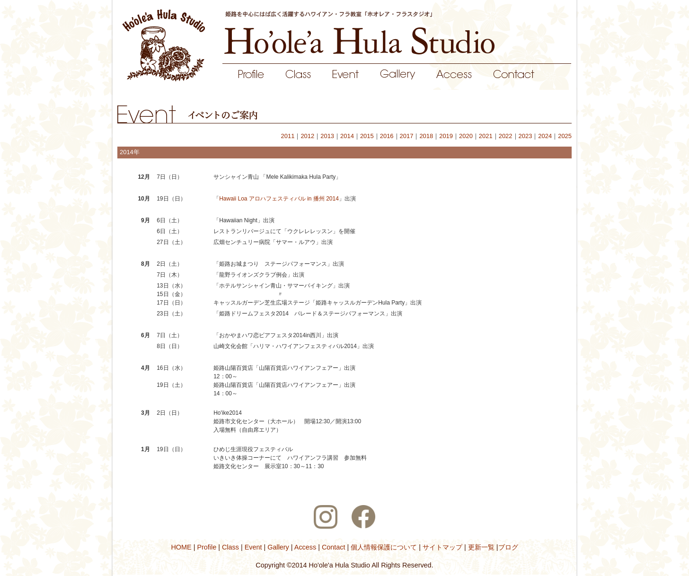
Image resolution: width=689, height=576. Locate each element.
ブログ (508, 547)
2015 (367, 136)
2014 (347, 136)
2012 (307, 136)
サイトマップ (441, 547)
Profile (207, 547)
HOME (182, 547)
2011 (288, 136)
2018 (426, 136)
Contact (332, 547)
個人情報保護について (383, 547)
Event (252, 547)
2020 (466, 136)
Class (230, 547)
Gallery (278, 547)
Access (305, 547)
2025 (565, 136)
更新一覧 (481, 547)
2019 (446, 136)
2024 (545, 136)
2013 (327, 136)
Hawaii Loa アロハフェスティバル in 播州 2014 (279, 198)
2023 (525, 136)
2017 (407, 136)
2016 (387, 136)
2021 (486, 136)
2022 (505, 136)
